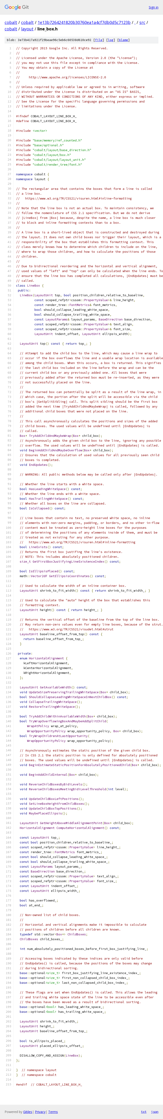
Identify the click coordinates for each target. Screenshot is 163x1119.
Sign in (153, 7)
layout (27, 29)
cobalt (11, 22)
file (98, 40)
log (110, 40)
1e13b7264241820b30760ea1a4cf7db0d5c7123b (84, 22)
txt (143, 1112)
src (142, 22)
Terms (53, 1112)
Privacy (40, 1112)
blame (123, 40)
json (154, 1112)
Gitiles (27, 1112)
